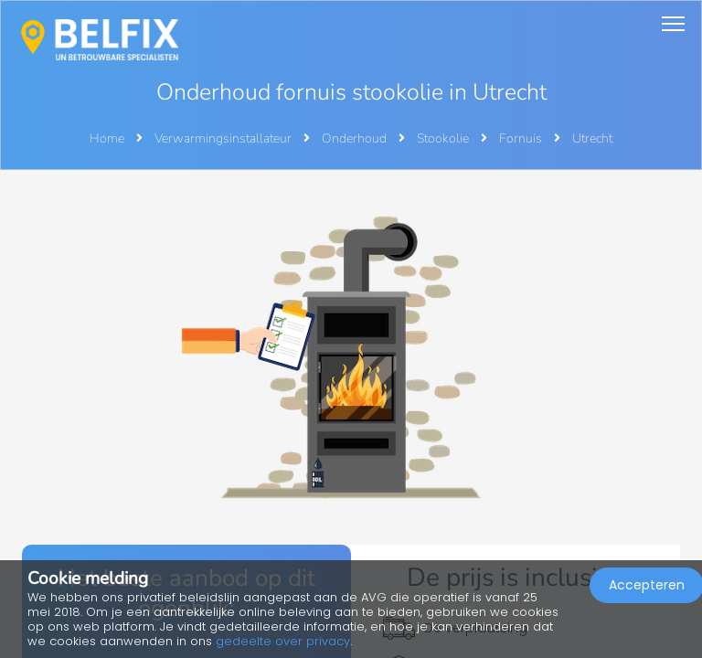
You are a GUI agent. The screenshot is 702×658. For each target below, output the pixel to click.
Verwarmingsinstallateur (224, 138)
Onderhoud (355, 138)
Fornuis (522, 138)
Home (107, 138)
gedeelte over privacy (283, 641)
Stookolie (444, 138)
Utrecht (592, 138)
